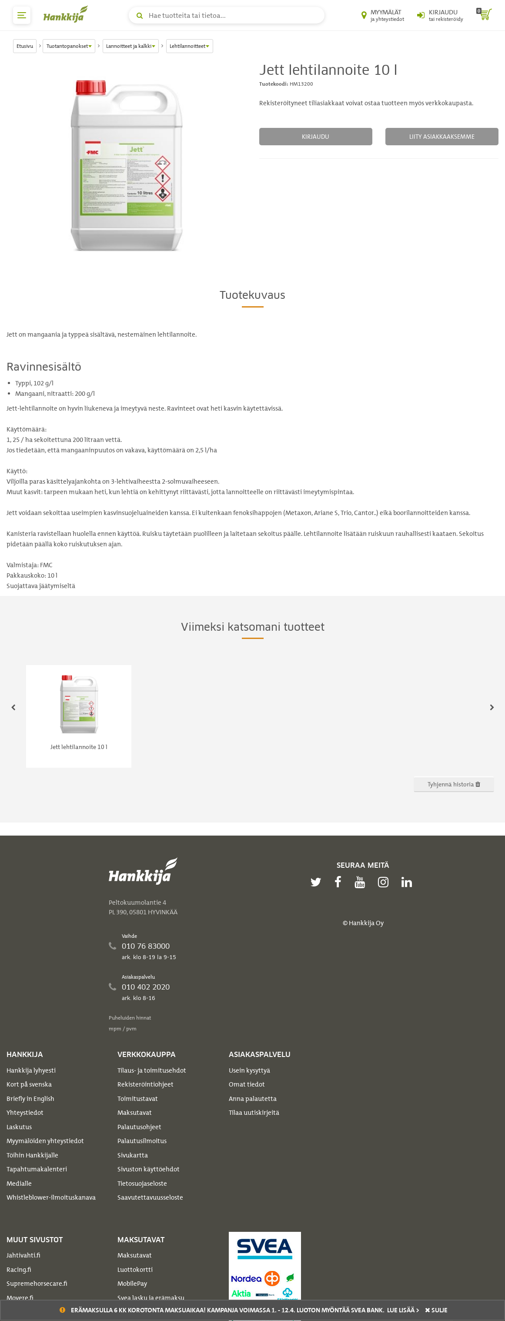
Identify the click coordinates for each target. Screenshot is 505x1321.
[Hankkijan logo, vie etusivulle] (67, 14)
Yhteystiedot (25, 1112)
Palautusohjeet (139, 1127)
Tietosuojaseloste (142, 1183)
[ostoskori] (484, 15)
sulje (436, 1310)
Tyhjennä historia (454, 784)
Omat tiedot (247, 1084)
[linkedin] (408, 882)
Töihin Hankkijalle (32, 1155)
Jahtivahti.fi (23, 1255)
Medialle (19, 1183)
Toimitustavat (137, 1098)
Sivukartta (132, 1155)
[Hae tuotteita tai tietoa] (226, 15)
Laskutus (19, 1127)
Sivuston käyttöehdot (148, 1169)
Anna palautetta (253, 1098)
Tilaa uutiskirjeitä (254, 1112)
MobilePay (132, 1283)
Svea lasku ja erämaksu (150, 1298)
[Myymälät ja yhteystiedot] (382, 15)
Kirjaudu (315, 136)
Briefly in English (30, 1098)
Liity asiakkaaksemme (442, 136)
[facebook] (340, 882)
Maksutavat (134, 1112)
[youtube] (362, 882)
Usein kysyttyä (249, 1070)
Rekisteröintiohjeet (145, 1084)
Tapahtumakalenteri (37, 1169)
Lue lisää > (403, 1310)
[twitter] (318, 882)
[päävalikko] (21, 15)
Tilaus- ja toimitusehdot (151, 1070)
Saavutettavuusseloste (150, 1197)
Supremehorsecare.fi (37, 1283)
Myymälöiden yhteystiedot (45, 1141)
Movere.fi (20, 1298)
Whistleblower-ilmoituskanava (51, 1197)
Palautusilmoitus (142, 1141)
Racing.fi (19, 1269)
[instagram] (385, 882)
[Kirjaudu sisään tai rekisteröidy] (440, 15)
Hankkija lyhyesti (31, 1070)
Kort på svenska (29, 1084)
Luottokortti (135, 1269)
